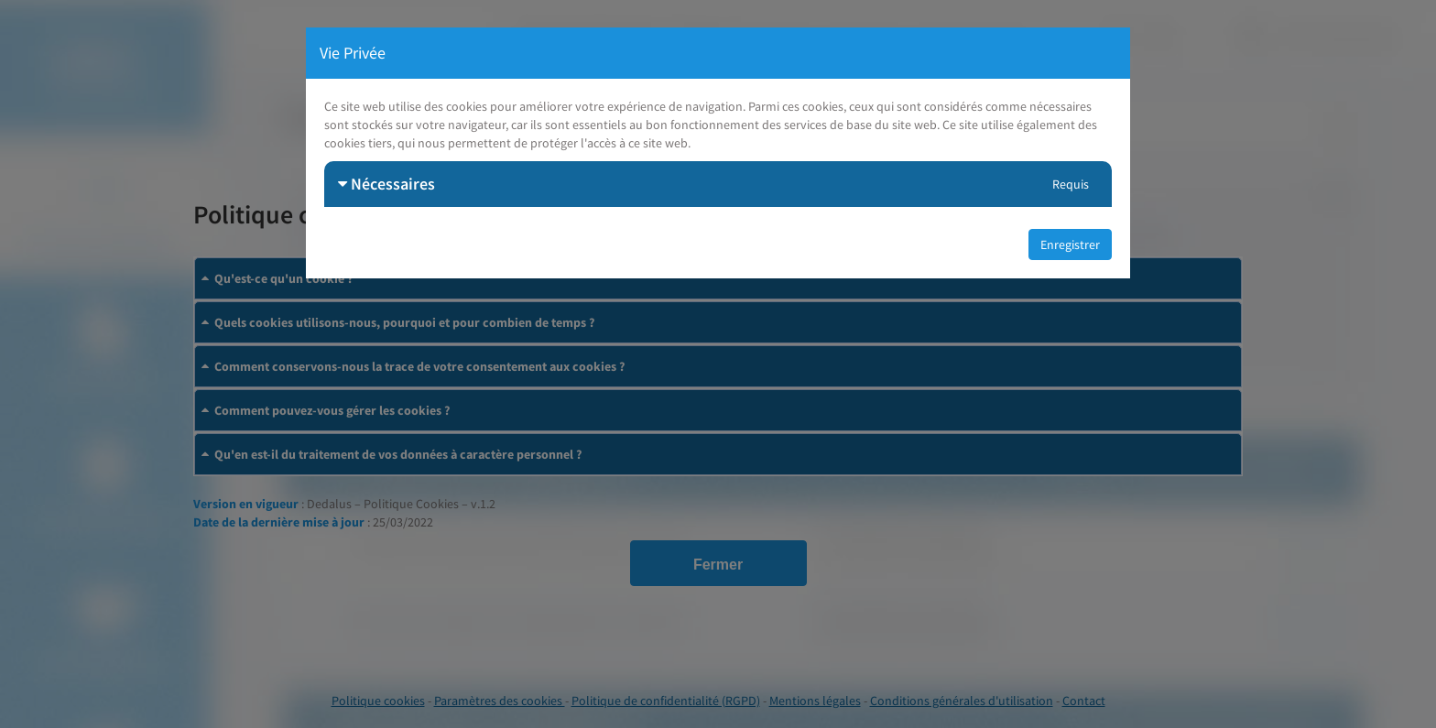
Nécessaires (386, 183)
